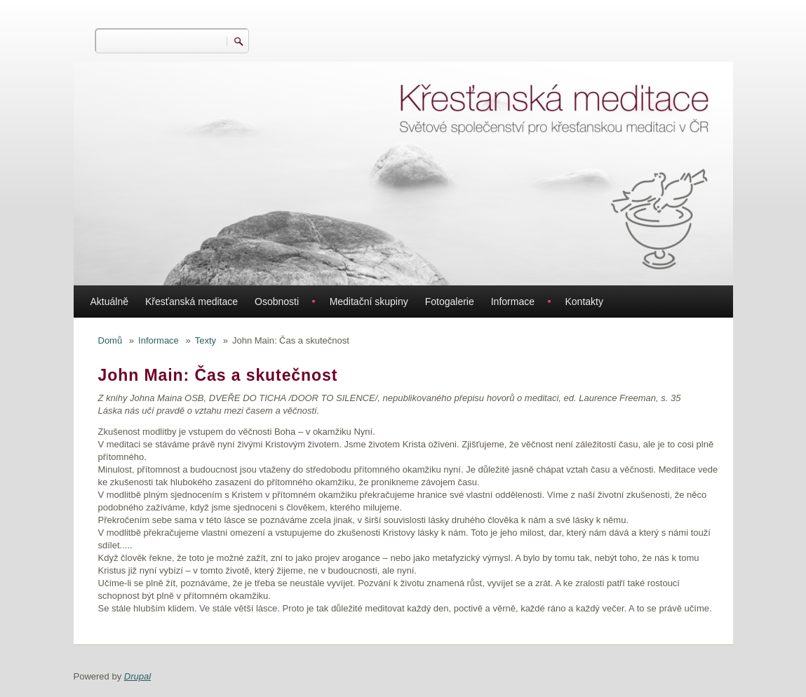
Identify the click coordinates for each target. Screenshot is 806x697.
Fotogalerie (449, 301)
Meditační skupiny (369, 301)
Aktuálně (109, 301)
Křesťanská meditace (191, 301)
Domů (110, 340)
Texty (205, 340)
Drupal (137, 676)
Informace (513, 301)
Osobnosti (277, 301)
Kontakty (584, 301)
